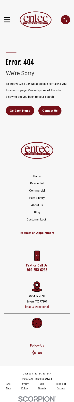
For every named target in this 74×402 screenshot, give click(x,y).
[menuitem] (8, 386)
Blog (37, 212)
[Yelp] (34, 352)
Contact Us (50, 110)
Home (37, 176)
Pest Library (37, 198)
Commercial (37, 190)
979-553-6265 (37, 270)
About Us (37, 205)
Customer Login (37, 219)
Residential (37, 183)
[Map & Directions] (37, 307)
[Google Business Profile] (40, 352)
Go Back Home (20, 110)
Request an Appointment (37, 233)
